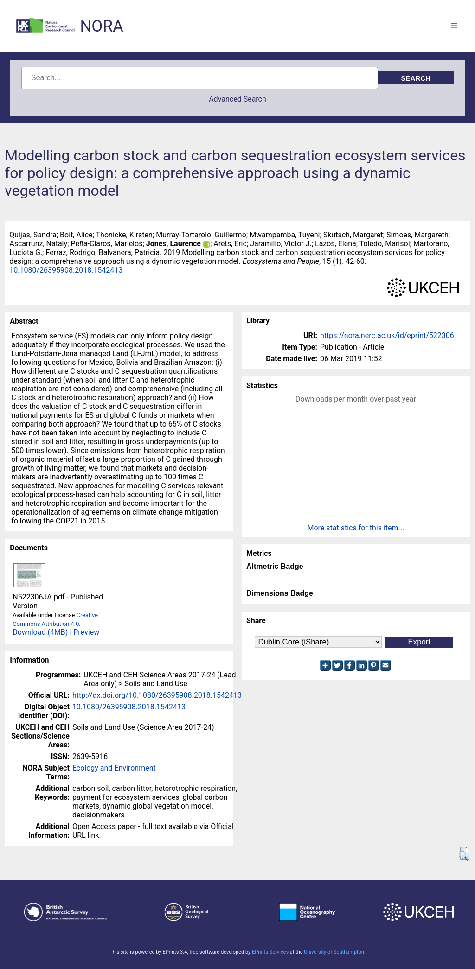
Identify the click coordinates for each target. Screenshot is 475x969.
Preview (86, 632)
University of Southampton (334, 952)
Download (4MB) (40, 632)
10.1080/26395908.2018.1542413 (65, 270)
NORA (101, 26)
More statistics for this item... (356, 527)
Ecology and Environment (114, 768)
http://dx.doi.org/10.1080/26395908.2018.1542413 (157, 695)
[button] (464, 854)
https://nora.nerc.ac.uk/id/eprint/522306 (387, 335)
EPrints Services (270, 952)
